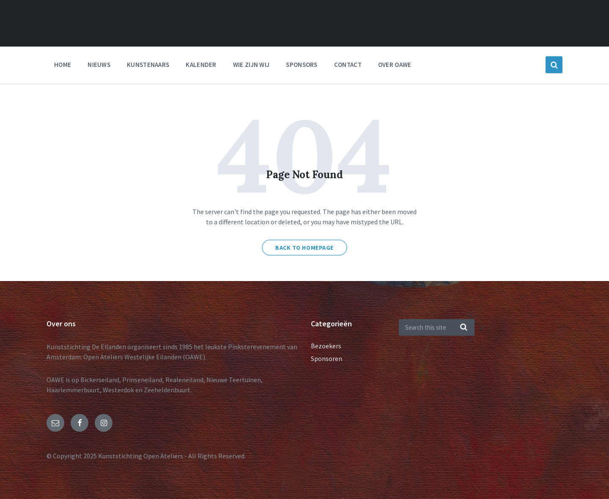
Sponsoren (326, 358)
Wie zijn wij (251, 65)
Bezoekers (326, 346)
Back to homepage (304, 247)
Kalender (201, 65)
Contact (348, 65)
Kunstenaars (148, 65)
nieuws (99, 65)
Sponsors (301, 65)
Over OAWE (394, 65)
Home (62, 65)
